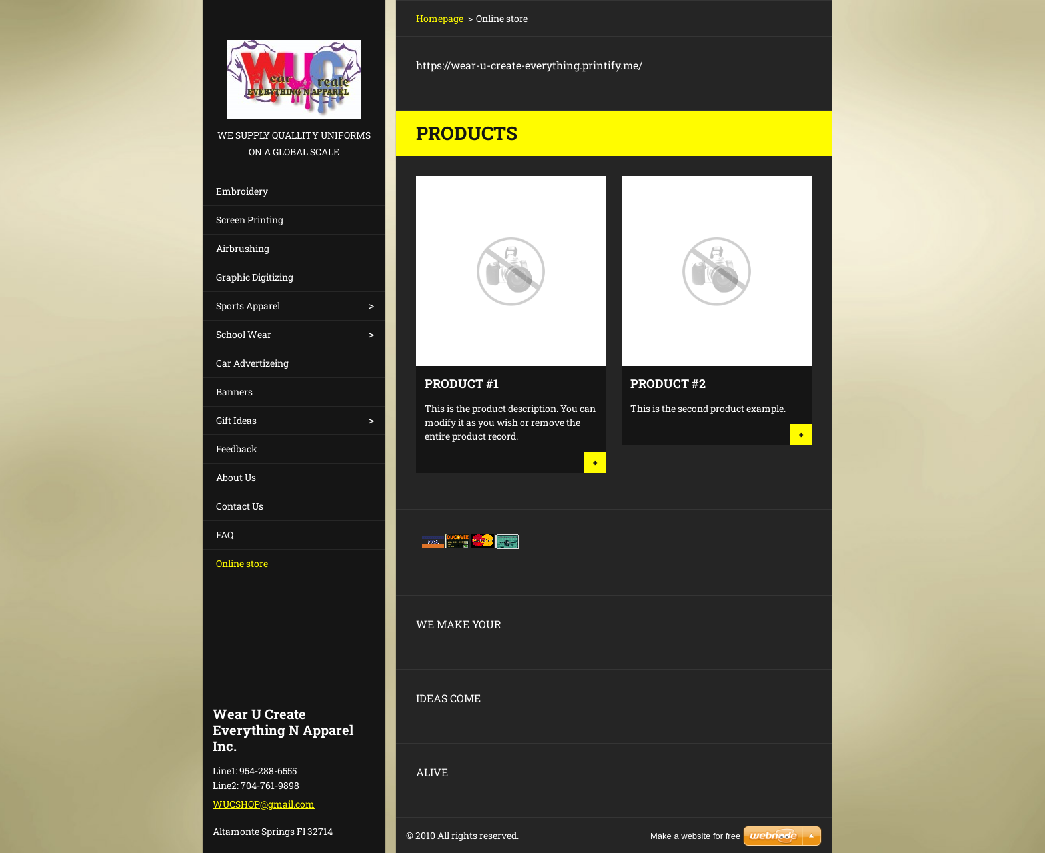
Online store (242, 563)
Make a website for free (695, 836)
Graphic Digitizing (254, 277)
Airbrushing (242, 248)
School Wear (243, 334)
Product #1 (462, 383)
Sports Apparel (248, 305)
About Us (236, 477)
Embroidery (242, 191)
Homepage (439, 18)
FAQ (224, 534)
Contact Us (239, 506)
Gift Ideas (236, 420)
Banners (234, 391)
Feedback (236, 448)
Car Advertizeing (252, 363)
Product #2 (668, 383)
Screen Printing (249, 219)
